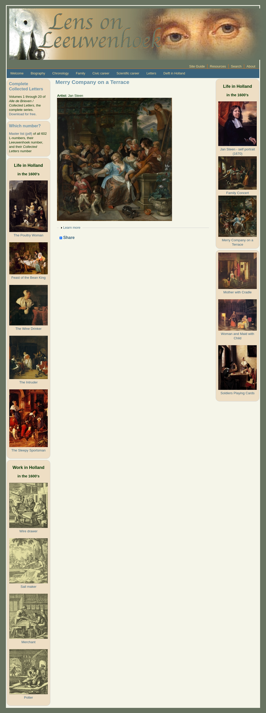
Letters (151, 73)
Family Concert (237, 193)
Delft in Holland (174, 73)
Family (80, 73)
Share (67, 237)
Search (236, 66)
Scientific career (128, 73)
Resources (218, 66)
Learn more (71, 227)
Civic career (100, 73)
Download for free (22, 114)
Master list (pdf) (20, 134)
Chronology (60, 73)
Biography (38, 73)
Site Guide (197, 66)
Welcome (17, 73)
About (250, 66)
